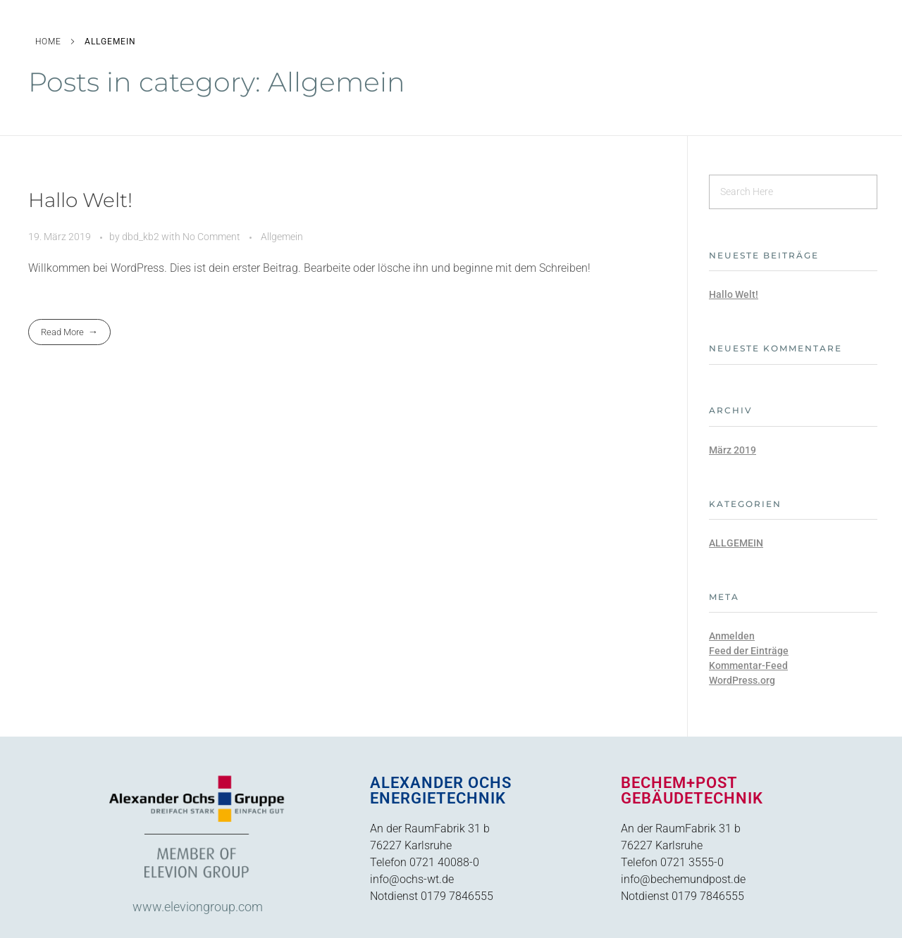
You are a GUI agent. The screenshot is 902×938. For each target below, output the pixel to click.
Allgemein (282, 236)
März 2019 (732, 450)
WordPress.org (742, 680)
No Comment (211, 236)
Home (48, 41)
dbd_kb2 (141, 236)
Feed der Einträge (749, 650)
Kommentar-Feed (748, 665)
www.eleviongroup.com (197, 907)
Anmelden (732, 636)
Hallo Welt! (80, 200)
